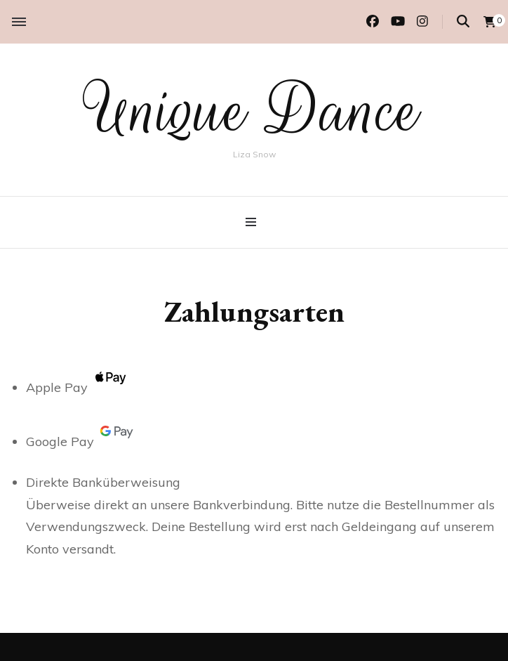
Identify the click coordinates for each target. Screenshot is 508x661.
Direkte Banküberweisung (103, 482)
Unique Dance (254, 111)
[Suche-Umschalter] (463, 21)
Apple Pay (79, 387)
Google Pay (82, 441)
